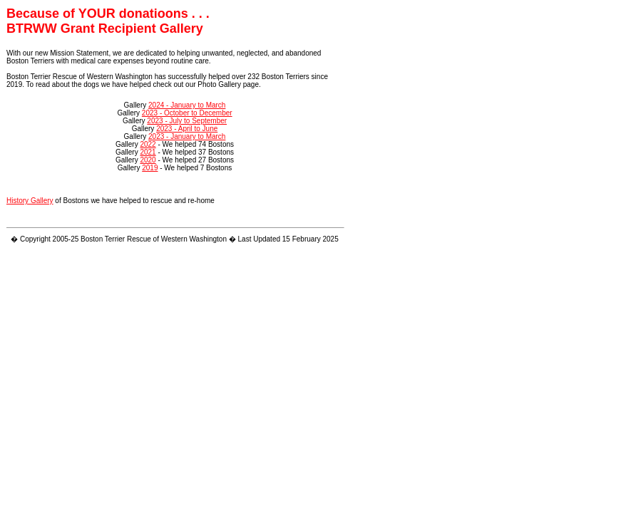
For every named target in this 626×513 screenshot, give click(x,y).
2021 (147, 152)
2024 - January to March (186, 105)
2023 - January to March (186, 136)
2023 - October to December (187, 113)
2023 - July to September (187, 121)
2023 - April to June (186, 129)
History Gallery (29, 200)
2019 (150, 168)
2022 (147, 144)
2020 (147, 160)
